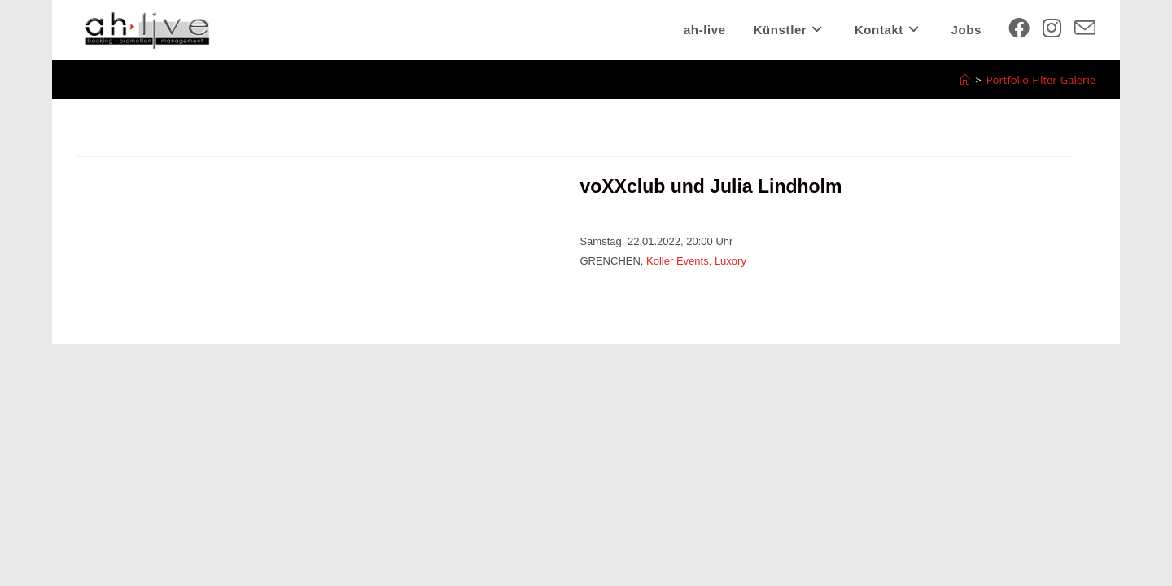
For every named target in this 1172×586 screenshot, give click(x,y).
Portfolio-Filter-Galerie (1040, 79)
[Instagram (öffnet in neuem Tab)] (1052, 27)
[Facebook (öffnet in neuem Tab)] (1019, 27)
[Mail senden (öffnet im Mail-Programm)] (1085, 28)
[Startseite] (965, 79)
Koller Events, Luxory (696, 261)
